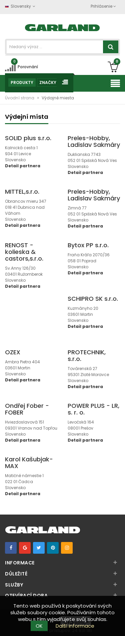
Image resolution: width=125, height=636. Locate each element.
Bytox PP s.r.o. (88, 245)
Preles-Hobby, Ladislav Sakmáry (94, 141)
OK (39, 625)
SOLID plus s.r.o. (28, 138)
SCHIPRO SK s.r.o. (93, 298)
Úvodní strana (20, 98)
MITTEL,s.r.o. (22, 191)
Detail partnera (22, 166)
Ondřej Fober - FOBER (27, 409)
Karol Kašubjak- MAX (29, 462)
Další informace (75, 625)
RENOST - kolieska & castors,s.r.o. (24, 252)
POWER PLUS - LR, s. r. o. (93, 409)
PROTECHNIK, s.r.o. (87, 355)
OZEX (12, 352)
